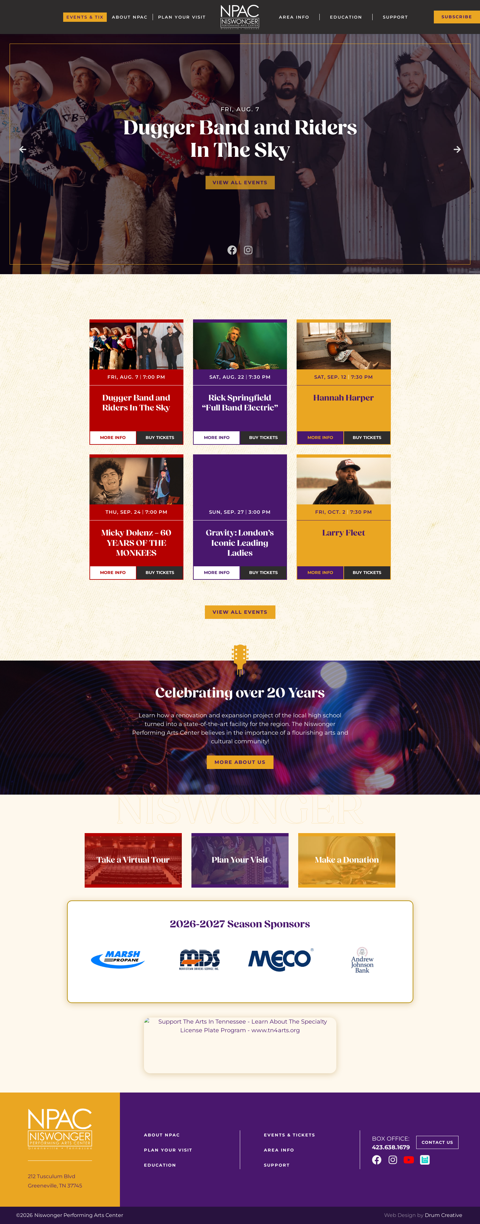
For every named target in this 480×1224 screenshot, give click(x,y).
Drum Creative (443, 1215)
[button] (22, 149)
